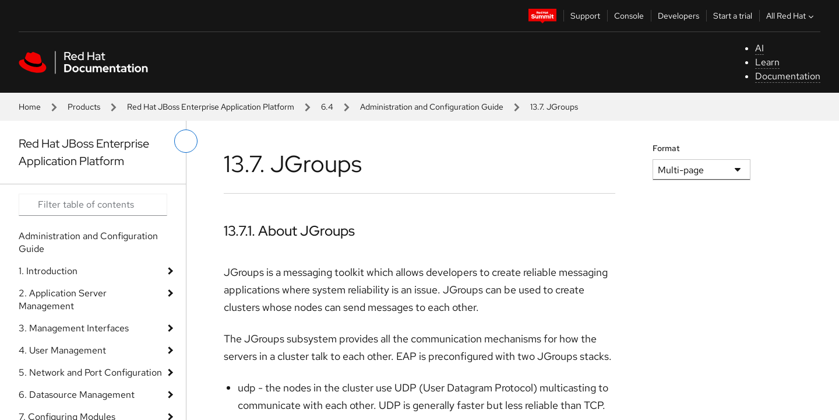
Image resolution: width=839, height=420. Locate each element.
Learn (767, 62)
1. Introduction (48, 271)
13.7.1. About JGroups (289, 231)
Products (84, 107)
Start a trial (732, 15)
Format (666, 148)
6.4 (327, 107)
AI (759, 48)
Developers (678, 15)
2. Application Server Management (63, 299)
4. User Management (62, 350)
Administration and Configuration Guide (431, 107)
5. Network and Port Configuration (90, 372)
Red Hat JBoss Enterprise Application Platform (210, 107)
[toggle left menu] (186, 141)
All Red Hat (791, 15)
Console (629, 15)
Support (585, 15)
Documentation (787, 76)
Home (30, 107)
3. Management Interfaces (74, 328)
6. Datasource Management (77, 394)
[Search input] (93, 205)
